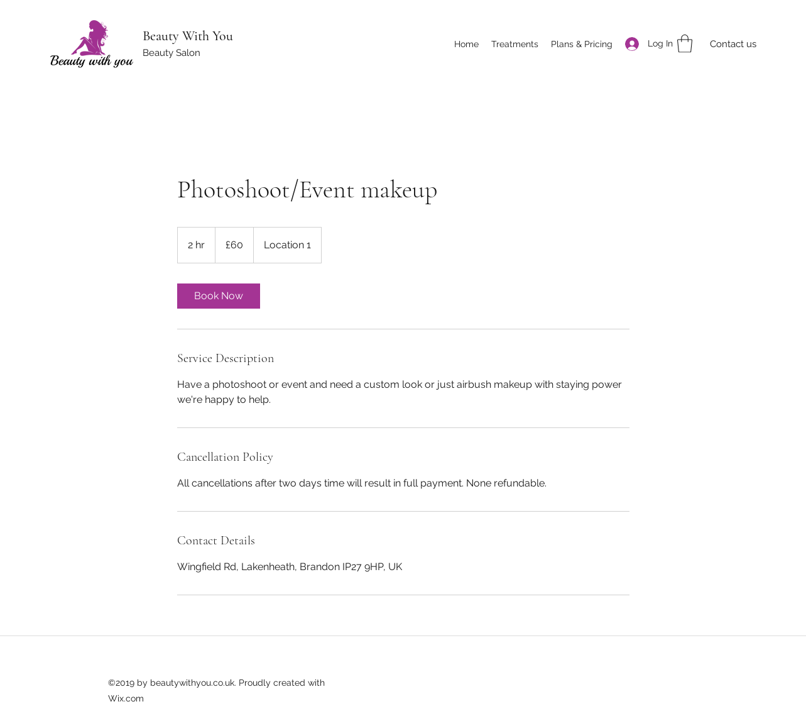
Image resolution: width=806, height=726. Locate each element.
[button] (684, 44)
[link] (218, 296)
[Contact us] (732, 44)
